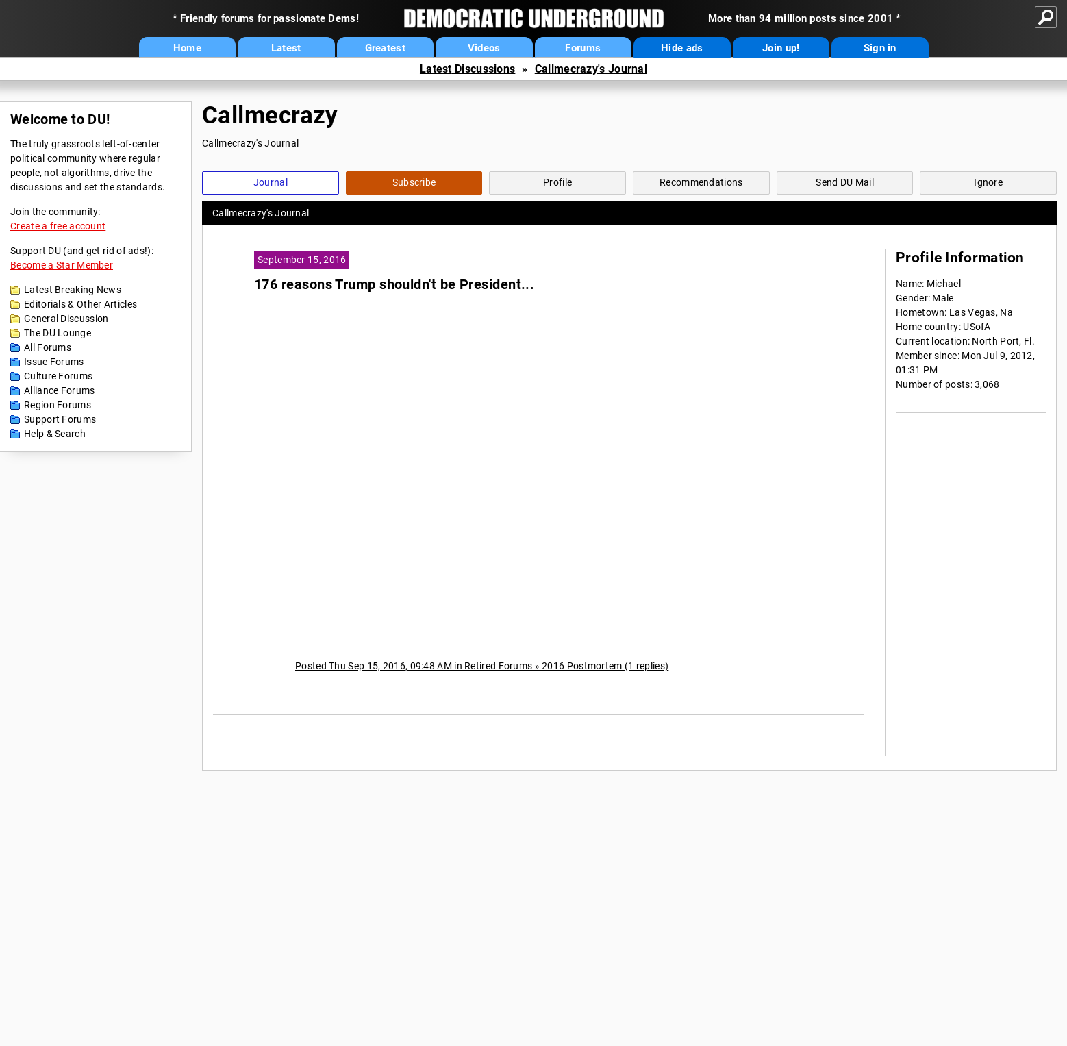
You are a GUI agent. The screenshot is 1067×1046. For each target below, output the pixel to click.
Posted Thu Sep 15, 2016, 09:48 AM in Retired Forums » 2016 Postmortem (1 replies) (481, 665)
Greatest (385, 48)
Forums (583, 48)
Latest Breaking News (72, 289)
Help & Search (55, 433)
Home (187, 48)
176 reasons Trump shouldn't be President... (394, 284)
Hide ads (682, 48)
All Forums (47, 347)
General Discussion (66, 318)
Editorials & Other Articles (80, 304)
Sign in (880, 48)
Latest (286, 48)
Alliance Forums (59, 390)
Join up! (780, 48)
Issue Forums (54, 361)
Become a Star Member (61, 265)
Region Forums (57, 404)
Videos (484, 48)
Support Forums (60, 419)
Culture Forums (58, 376)
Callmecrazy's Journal (591, 68)
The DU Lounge (57, 332)
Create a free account (57, 226)
